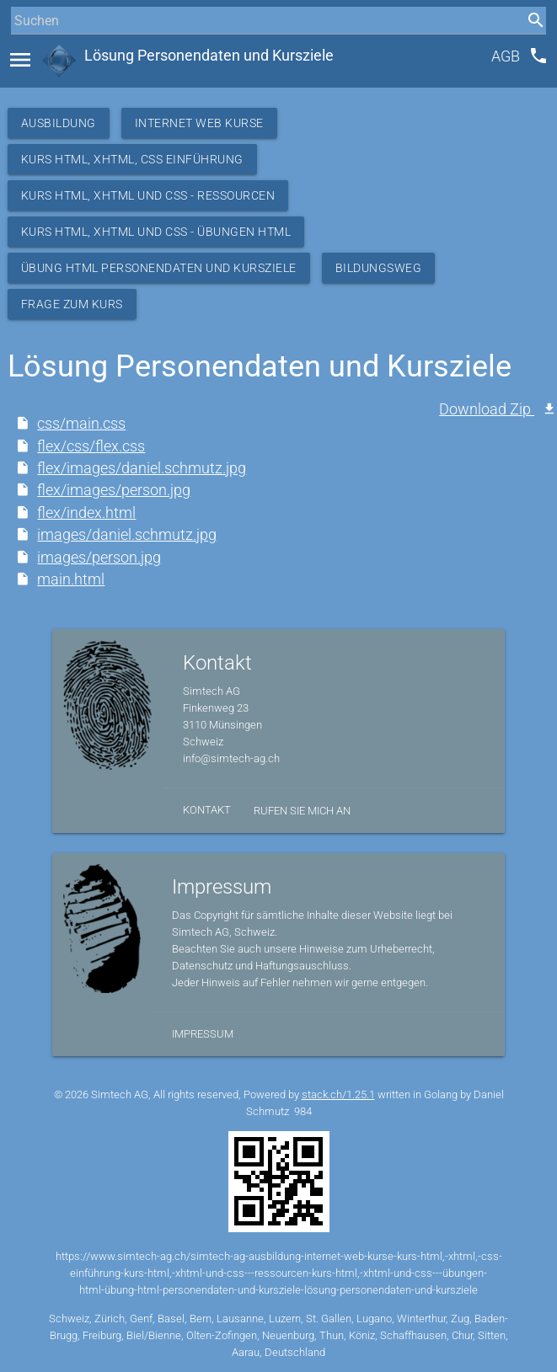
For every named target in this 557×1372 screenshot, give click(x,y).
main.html (70, 579)
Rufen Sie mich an (302, 810)
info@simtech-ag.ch (231, 758)
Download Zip (486, 409)
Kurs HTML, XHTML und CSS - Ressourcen (148, 195)
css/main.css (81, 423)
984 (303, 1111)
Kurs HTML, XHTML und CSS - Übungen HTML (156, 231)
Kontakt (207, 809)
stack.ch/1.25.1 (338, 1094)
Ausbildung (58, 123)
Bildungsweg (378, 268)
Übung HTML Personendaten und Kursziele (159, 268)
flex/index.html (86, 512)
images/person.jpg (99, 557)
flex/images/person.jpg (113, 490)
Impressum (202, 1034)
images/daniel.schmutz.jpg (127, 534)
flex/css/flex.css (91, 446)
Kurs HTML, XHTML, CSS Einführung (132, 159)
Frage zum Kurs (72, 304)
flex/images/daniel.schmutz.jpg (141, 468)
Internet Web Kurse (199, 123)
